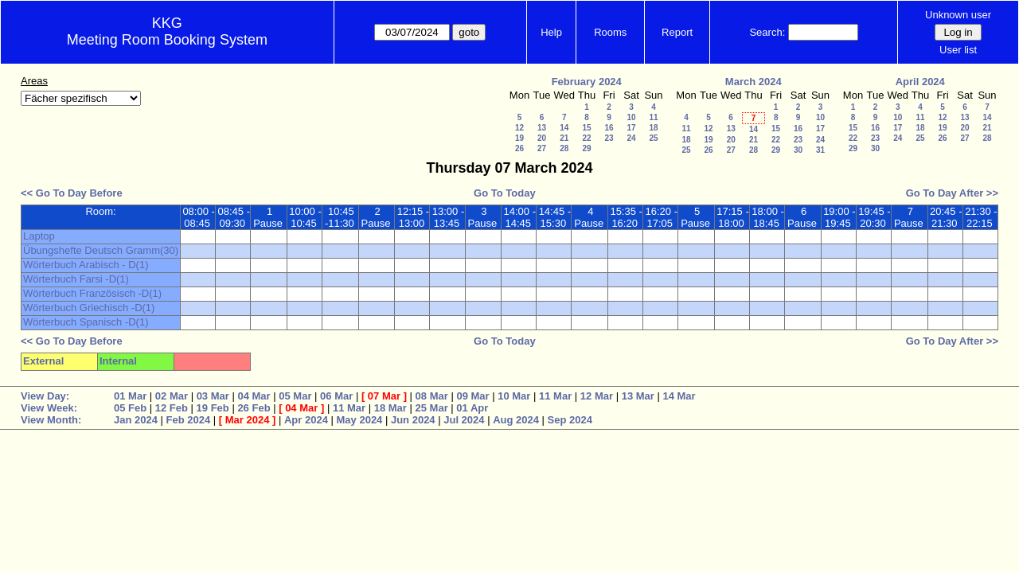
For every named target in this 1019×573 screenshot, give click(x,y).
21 (564, 138)
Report (677, 32)
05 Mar (295, 396)
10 (631, 117)
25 (653, 138)
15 (586, 127)
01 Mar (130, 396)
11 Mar (555, 396)
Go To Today (505, 193)
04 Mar (253, 396)
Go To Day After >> (952, 193)
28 (564, 148)
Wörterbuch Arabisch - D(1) (86, 265)
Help (551, 32)
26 (519, 148)
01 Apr (472, 408)
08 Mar (432, 396)
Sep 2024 (570, 420)
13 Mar (638, 396)
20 (541, 138)
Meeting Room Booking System (167, 40)
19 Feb (213, 408)
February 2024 (587, 82)
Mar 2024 (247, 420)
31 (820, 150)
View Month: (51, 420)
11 (653, 117)
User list (958, 50)
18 (653, 127)
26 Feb (253, 408)
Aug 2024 (516, 420)
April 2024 (920, 82)
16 (608, 127)
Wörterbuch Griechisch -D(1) (88, 308)
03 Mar (213, 396)
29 (586, 148)
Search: (767, 32)
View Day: (45, 396)
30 (798, 150)
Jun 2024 (413, 420)
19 (519, 138)
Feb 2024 (188, 420)
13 (541, 127)
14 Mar (678, 396)
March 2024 (753, 82)
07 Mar (384, 396)
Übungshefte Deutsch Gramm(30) (100, 250)
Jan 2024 (136, 420)
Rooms (610, 32)
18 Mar (390, 408)
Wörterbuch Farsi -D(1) (76, 279)
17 (631, 127)
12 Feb (171, 408)
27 (541, 148)
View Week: (49, 408)
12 (519, 127)
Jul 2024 (463, 420)
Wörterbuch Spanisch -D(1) (86, 322)
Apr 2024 (306, 420)
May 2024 (360, 420)
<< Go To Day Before (72, 193)
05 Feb (130, 408)
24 (631, 138)
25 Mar (432, 408)
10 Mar (514, 396)
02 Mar (171, 396)
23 (608, 138)
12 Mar (596, 396)
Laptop (39, 236)
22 (586, 138)
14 (564, 127)
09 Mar (472, 396)
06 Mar (336, 396)
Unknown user (958, 15)
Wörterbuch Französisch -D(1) (92, 293)
